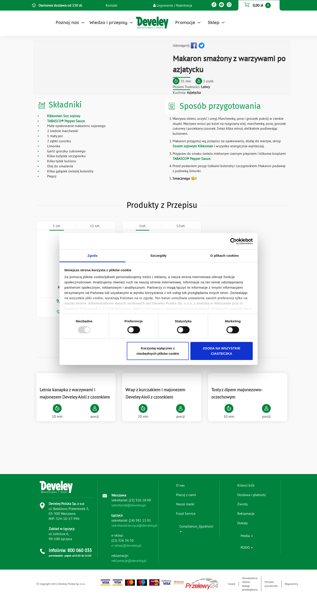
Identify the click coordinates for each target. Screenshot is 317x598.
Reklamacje (245, 513)
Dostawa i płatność (251, 495)
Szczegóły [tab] (158, 255)
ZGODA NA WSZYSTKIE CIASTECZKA (221, 350)
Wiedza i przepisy (108, 22)
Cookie (231, 583)
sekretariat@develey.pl (128, 505)
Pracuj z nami (186, 495)
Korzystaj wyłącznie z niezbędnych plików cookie (157, 350)
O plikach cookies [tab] (224, 255)
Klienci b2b (245, 485)
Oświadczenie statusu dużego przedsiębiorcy (250, 583)
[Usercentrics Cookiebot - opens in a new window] (233, 241)
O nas (180, 485)
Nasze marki (185, 504)
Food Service (185, 513)
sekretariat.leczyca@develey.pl (134, 525)
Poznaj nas (67, 22)
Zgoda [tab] (92, 255)
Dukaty (242, 523)
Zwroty (242, 504)
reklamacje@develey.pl (129, 560)
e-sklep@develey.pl (126, 545)
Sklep (213, 22)
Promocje (185, 22)
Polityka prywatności (271, 583)
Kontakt (111, 5)
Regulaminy (291, 583)
